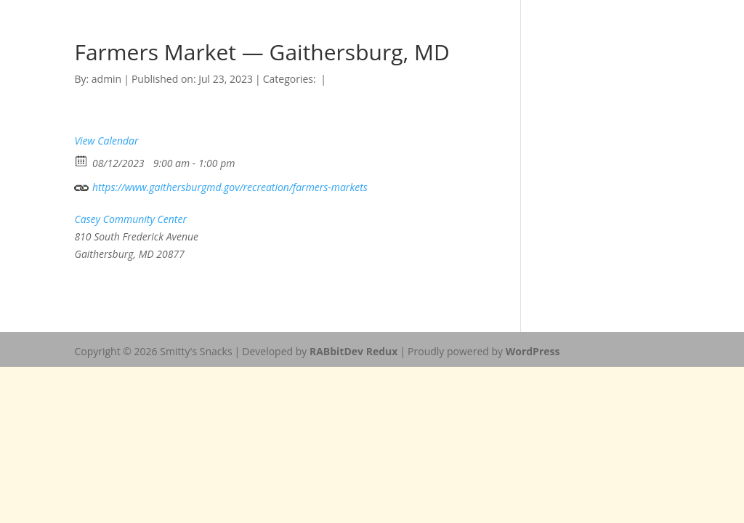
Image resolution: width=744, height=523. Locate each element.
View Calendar (106, 140)
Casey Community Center (130, 219)
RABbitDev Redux (353, 351)
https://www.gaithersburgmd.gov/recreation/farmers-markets (220, 185)
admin (106, 79)
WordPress (533, 351)
